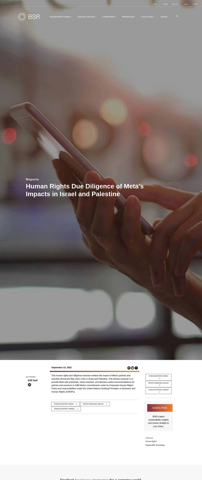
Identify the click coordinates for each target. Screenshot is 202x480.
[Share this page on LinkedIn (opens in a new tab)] (129, 368)
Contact (194, 4)
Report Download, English (93, 404)
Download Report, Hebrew (64, 409)
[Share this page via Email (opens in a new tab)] (136, 368)
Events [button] (165, 16)
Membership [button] (129, 16)
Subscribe (159, 407)
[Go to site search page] (176, 16)
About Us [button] (176, 4)
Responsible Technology (155, 445)
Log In (186, 4)
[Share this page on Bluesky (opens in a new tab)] (132, 368)
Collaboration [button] (109, 16)
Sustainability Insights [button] (61, 16)
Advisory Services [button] (88, 16)
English (165, 4)
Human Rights (151, 441)
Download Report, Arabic (64, 404)
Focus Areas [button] (148, 16)
